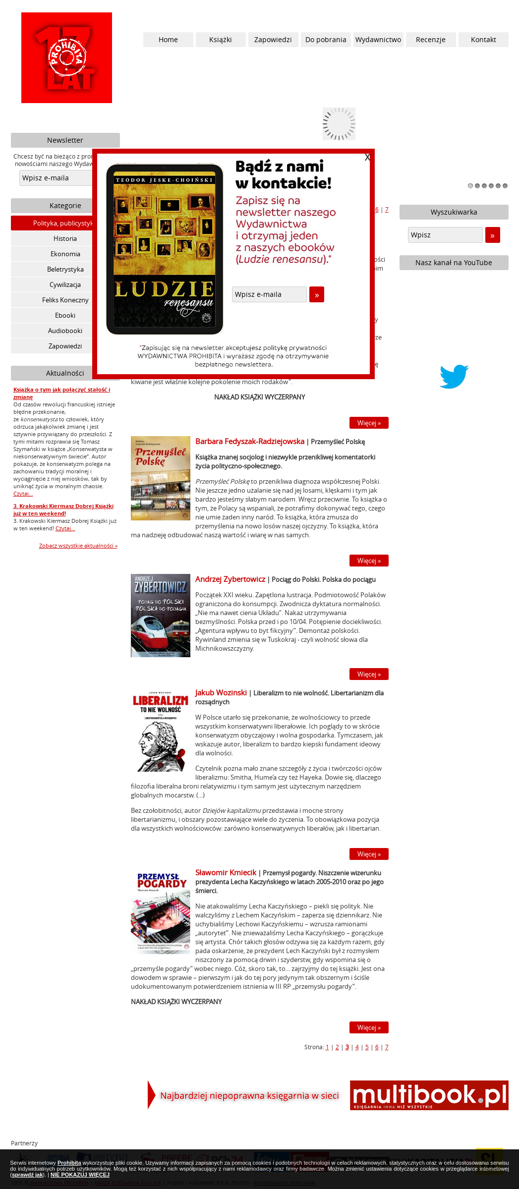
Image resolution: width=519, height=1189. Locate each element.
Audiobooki (65, 330)
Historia (65, 238)
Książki (220, 39)
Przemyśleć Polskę (338, 441)
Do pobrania (325, 39)
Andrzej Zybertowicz (230, 579)
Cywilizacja (65, 284)
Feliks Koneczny (65, 299)
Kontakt (483, 39)
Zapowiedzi (65, 345)
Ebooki (65, 315)
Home (168, 39)
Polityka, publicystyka (65, 223)
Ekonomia (65, 253)
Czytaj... (23, 493)
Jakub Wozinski (221, 692)
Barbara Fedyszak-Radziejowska (249, 441)
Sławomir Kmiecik (225, 872)
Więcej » (369, 422)
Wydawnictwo (378, 39)
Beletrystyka (65, 269)
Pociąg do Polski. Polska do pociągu (324, 579)
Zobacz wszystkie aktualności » (78, 545)
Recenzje (431, 39)
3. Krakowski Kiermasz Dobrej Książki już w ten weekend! (63, 509)
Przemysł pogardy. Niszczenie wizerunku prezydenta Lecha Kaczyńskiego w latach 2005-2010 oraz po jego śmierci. (289, 881)
